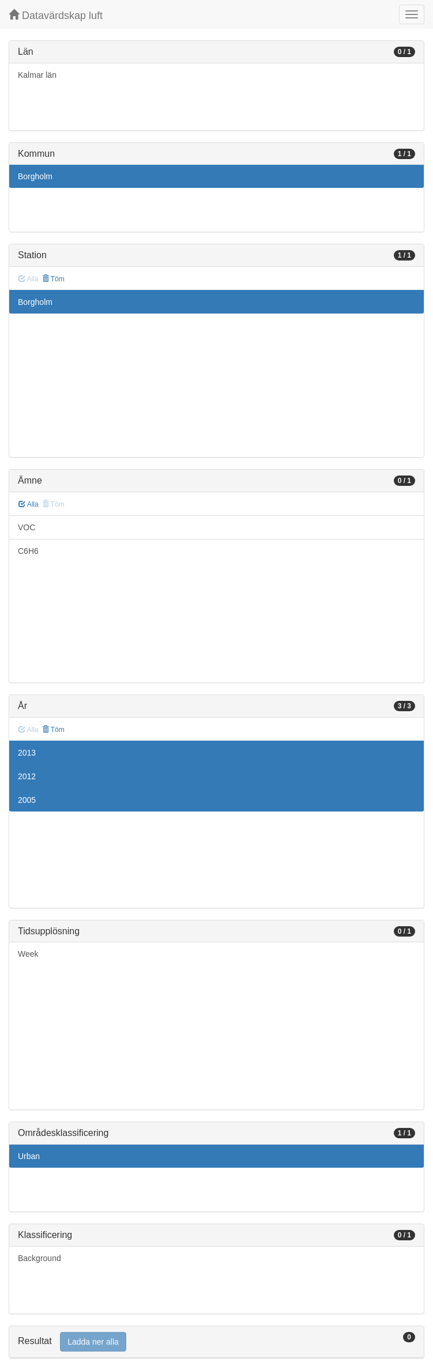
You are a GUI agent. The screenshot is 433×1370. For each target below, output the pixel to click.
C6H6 (28, 551)
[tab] (216, 1342)
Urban (29, 1156)
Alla (28, 504)
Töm (53, 279)
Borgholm (35, 176)
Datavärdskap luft (56, 15)
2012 (27, 776)
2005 (27, 800)
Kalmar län (37, 75)
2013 (27, 752)
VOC (26, 527)
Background (39, 1258)
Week (28, 953)
